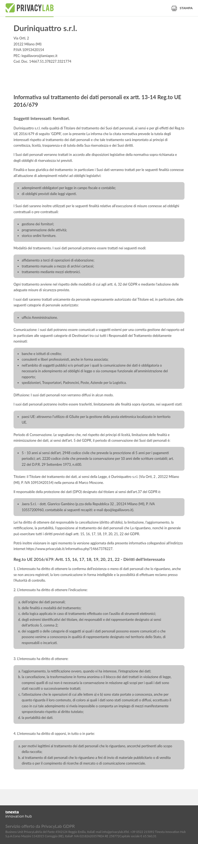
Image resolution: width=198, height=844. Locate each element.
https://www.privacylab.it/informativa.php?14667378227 (69, 549)
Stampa (182, 8)
